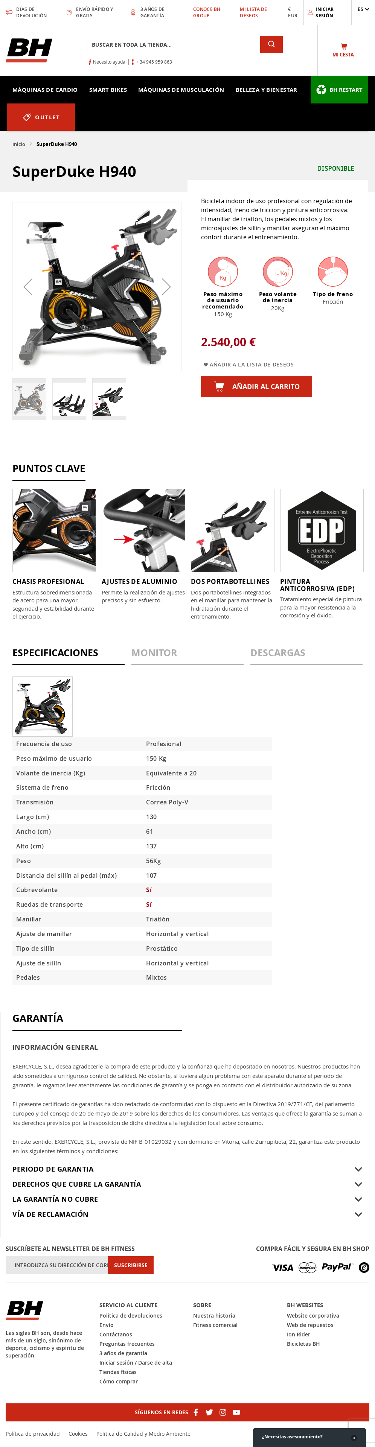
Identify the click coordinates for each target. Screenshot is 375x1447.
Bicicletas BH (303, 1343)
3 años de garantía (123, 1353)
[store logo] (29, 50)
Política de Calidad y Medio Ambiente (143, 1433)
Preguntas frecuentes (127, 1343)
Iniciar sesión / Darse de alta (135, 1362)
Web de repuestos (310, 1324)
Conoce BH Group (207, 12)
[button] (363, 9)
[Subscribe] (131, 1265)
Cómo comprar (118, 1381)
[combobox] (173, 44)
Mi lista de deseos (253, 12)
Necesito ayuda (109, 62)
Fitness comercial (215, 1324)
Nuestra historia (214, 1315)
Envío (106, 1324)
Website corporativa (313, 1315)
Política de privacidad (33, 1433)
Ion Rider (298, 1334)
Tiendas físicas (118, 1372)
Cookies (78, 1433)
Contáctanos (115, 1334)
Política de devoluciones (130, 1315)
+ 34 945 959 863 (154, 62)
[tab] (68, 656)
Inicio (18, 144)
